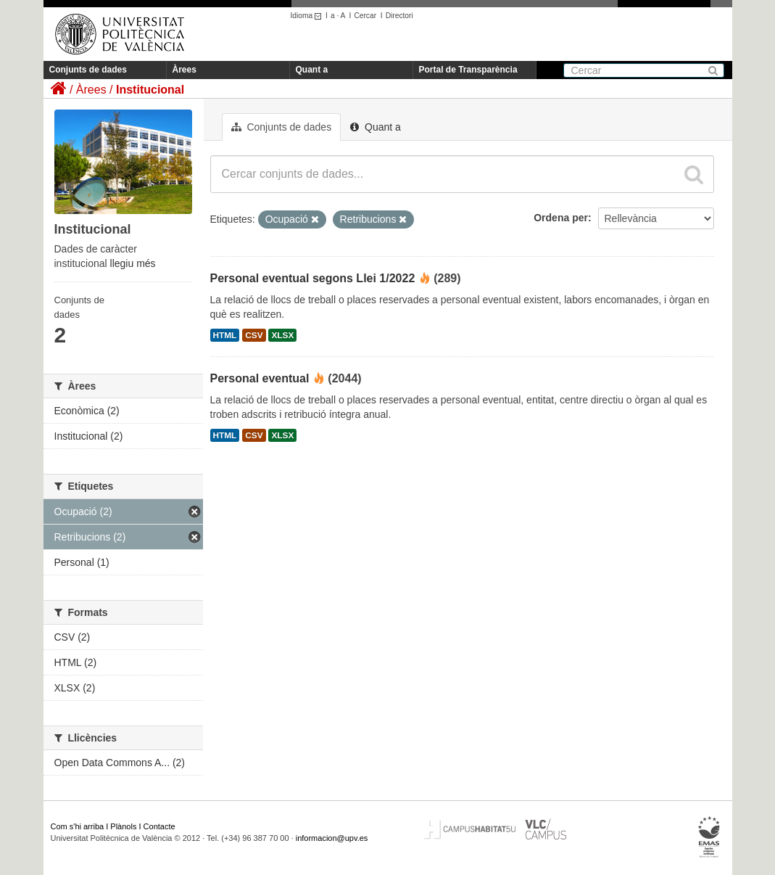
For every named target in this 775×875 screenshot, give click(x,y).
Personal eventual (260, 378)
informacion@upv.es (332, 838)
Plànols (123, 826)
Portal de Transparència (468, 70)
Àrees (184, 70)
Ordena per (561, 217)
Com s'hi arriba (77, 826)
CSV (253, 335)
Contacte (159, 826)
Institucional (150, 89)
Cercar (365, 16)
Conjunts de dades (88, 70)
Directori (399, 16)
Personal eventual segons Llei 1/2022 (312, 278)
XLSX (282, 335)
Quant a (312, 70)
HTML (225, 335)
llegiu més (133, 263)
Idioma (308, 16)
